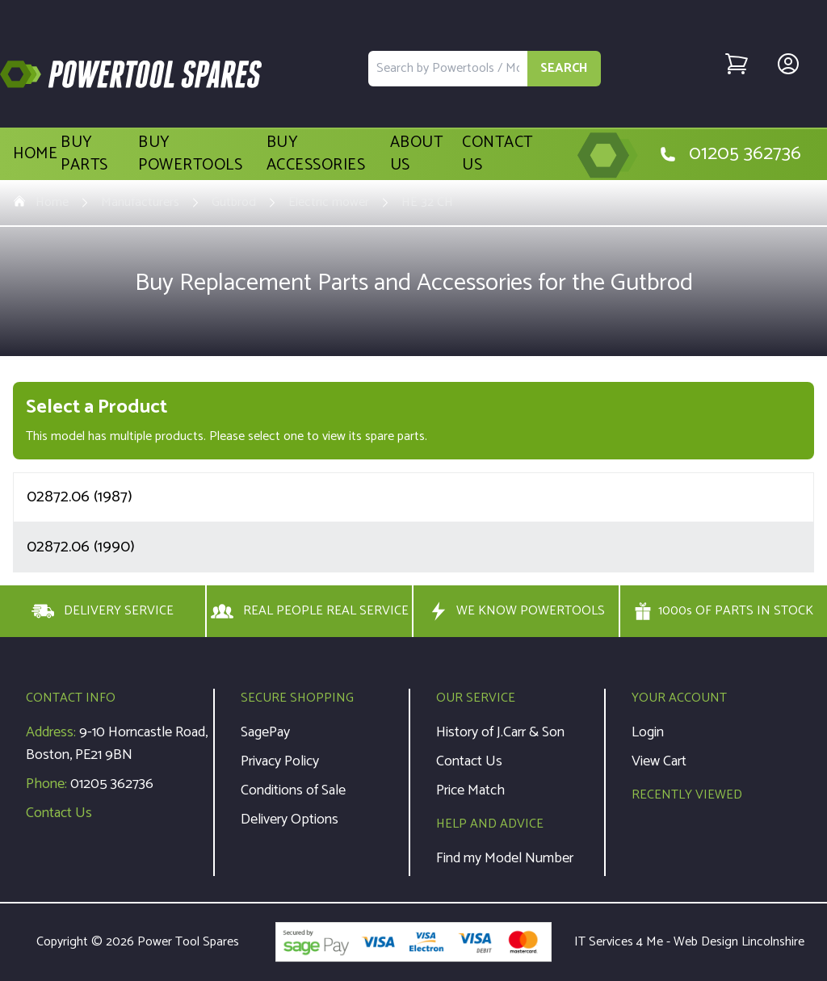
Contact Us (497, 154)
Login (648, 732)
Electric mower (328, 202)
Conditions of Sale (293, 790)
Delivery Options (289, 819)
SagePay (265, 732)
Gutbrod (234, 202)
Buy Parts (84, 154)
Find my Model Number (504, 858)
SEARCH (564, 68)
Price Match (470, 790)
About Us (416, 154)
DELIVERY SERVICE (102, 611)
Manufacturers (140, 202)
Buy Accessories (316, 154)
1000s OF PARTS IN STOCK (723, 611)
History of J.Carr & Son (500, 732)
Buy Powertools (190, 154)
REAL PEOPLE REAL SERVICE (310, 611)
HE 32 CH (427, 202)
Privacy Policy (280, 761)
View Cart (659, 761)
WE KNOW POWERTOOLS (516, 611)
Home (35, 154)
